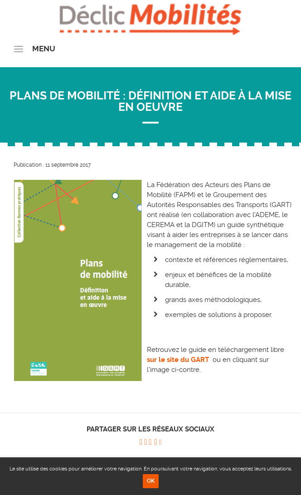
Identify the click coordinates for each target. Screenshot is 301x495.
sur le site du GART (179, 360)
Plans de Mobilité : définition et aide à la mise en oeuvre (150, 101)
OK (151, 481)
